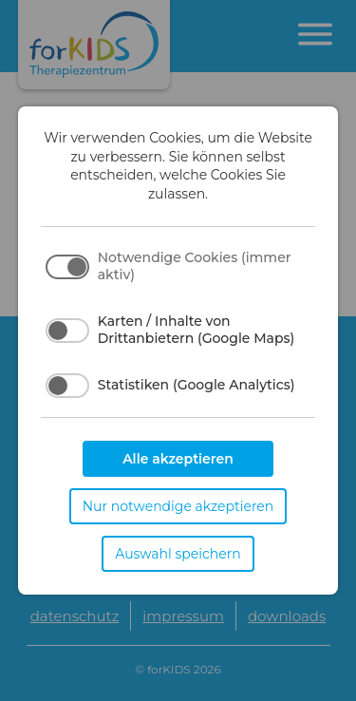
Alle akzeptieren (178, 458)
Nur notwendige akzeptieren (178, 506)
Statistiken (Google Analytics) (196, 384)
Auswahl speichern (177, 553)
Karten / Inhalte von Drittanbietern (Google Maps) (196, 330)
